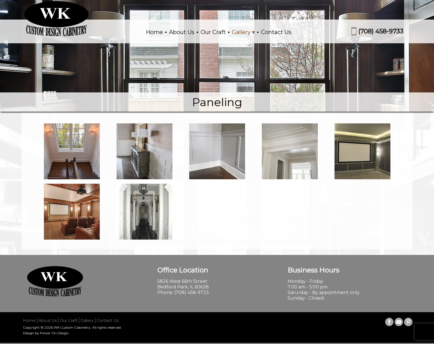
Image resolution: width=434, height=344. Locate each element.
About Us (182, 32)
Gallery (241, 32)
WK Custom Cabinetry (72, 327)
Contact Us (276, 32)
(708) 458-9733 (381, 31)
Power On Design (54, 333)
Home (154, 32)
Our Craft (213, 32)
